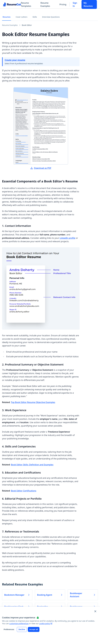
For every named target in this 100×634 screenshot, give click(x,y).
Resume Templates (26, 4)
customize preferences (19, 623)
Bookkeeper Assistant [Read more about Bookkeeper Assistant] (83, 595)
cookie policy (45, 623)
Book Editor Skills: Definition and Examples (32, 464)
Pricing (63, 4)
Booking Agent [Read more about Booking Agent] (50, 594)
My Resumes (88, 4)
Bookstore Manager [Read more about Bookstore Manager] (17, 594)
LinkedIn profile (67, 238)
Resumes (7, 17)
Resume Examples (45, 4)
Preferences (9, 629)
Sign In (75, 4)
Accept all (33, 629)
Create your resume (15, 60)
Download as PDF (40, 168)
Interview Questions (51, 17)
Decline (21, 629)
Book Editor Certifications (23, 490)
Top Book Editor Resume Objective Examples (33, 402)
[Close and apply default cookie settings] (95, 611)
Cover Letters (21, 17)
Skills (35, 17)
